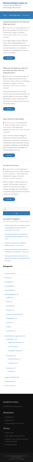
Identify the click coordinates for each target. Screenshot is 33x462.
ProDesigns (20, 459)
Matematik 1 (12, 174)
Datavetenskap (11, 30)
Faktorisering (12, 346)
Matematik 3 (10, 368)
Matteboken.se (9, 417)
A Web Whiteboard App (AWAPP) (15, 436)
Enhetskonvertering (11, 444)
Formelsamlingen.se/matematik (14, 423)
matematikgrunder (21, 28)
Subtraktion (6, 85)
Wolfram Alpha (9, 433)
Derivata (10, 371)
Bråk (4, 30)
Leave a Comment (16, 178)
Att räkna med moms (11, 165)
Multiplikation (7, 83)
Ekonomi (17, 81)
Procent (5, 35)
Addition (5, 79)
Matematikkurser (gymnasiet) (14, 336)
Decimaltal (19, 30)
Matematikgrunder (17, 127)
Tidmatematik (9, 381)
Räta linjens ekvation (14, 350)
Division (25, 30)
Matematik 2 (10, 356)
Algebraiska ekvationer (15, 79)
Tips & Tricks (16, 35)
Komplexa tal (12, 363)
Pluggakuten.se (9, 420)
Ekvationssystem (13, 359)
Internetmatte (7, 32)
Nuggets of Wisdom (18, 32)
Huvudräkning (25, 81)
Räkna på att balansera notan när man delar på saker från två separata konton (15, 70)
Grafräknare (8, 282)
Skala (10, 35)
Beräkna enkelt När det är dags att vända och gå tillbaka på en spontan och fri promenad (17, 227)
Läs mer (9, 58)
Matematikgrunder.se (15, 2)
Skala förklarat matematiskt (13, 119)
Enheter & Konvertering (14, 314)
